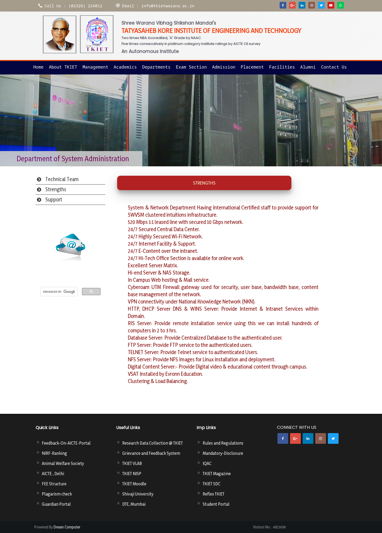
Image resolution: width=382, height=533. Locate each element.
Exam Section (191, 67)
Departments (156, 67)
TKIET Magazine (217, 473)
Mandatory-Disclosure (223, 453)
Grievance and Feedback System (151, 453)
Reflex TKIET (213, 494)
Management (95, 67)
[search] (59, 292)
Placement (252, 67)
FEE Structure (54, 483)
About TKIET (63, 67)
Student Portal (216, 504)
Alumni (308, 67)
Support (53, 199)
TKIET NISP (131, 473)
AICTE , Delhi (53, 473)
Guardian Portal (56, 504)
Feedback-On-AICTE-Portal (66, 443)
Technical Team (62, 179)
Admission (223, 67)
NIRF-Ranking (54, 453)
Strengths (55, 189)
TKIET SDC (211, 483)
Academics (125, 67)
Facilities (282, 67)
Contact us (334, 67)
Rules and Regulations (223, 443)
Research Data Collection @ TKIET (152, 443)
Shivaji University (137, 494)
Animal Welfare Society (63, 463)
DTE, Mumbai (134, 504)
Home (38, 67)
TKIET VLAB (132, 463)
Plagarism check (57, 494)
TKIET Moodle (134, 483)
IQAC (207, 463)
